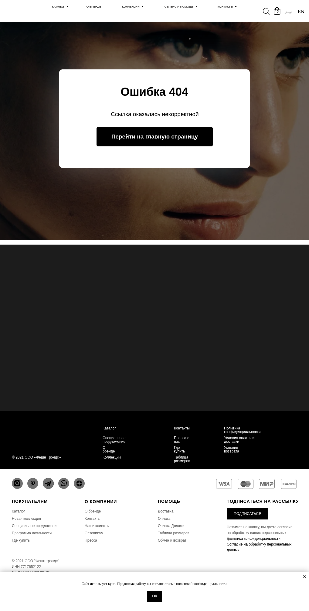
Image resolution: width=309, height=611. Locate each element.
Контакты (225, 6)
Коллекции (131, 6)
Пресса (91, 540)
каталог (58, 6)
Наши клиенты (97, 526)
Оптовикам (94, 533)
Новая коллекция (26, 518)
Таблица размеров (182, 459)
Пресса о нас (181, 440)
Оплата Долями (171, 526)
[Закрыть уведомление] (304, 576)
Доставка (166, 511)
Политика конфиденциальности (242, 430)
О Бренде (94, 6)
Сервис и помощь (179, 6)
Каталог (109, 428)
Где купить (179, 449)
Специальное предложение (114, 440)
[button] (247, 513)
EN (300, 12)
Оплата (164, 518)
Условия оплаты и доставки (239, 440)
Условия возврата (231, 449)
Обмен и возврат (172, 540)
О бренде (109, 449)
